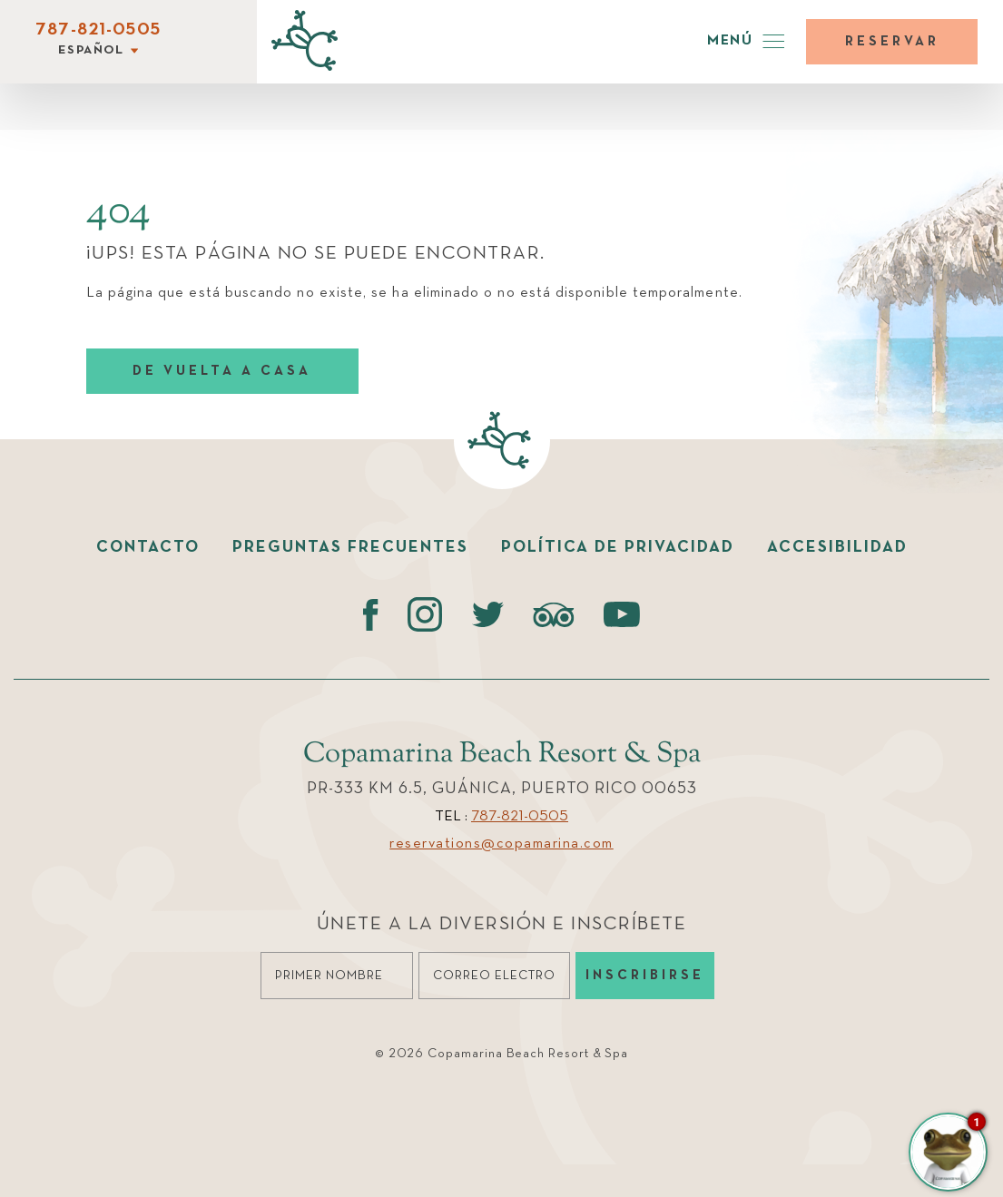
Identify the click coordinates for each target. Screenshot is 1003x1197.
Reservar (892, 41)
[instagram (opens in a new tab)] (425, 614)
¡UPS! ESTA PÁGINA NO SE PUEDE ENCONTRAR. (316, 253)
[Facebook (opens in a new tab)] (371, 614)
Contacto (148, 547)
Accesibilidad (837, 547)
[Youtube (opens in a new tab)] (622, 614)
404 (118, 212)
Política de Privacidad (617, 547)
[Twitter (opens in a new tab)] (488, 614)
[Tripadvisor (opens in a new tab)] (554, 614)
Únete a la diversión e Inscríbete (502, 924)
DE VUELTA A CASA (222, 371)
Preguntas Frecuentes (350, 547)
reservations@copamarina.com (501, 844)
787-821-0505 (98, 30)
